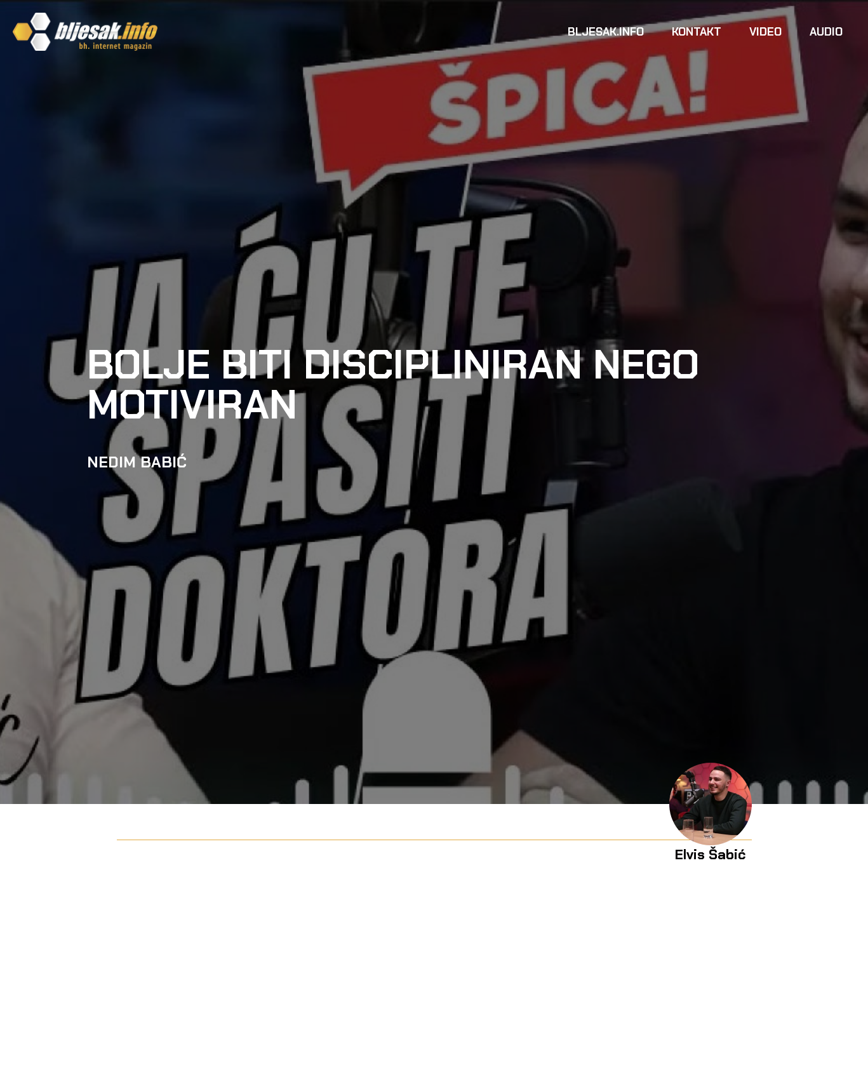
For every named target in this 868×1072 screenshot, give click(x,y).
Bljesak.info (606, 32)
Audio (826, 32)
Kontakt (696, 32)
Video (765, 32)
